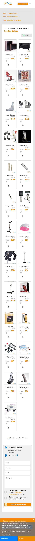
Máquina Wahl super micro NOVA (10, 145)
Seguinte (24, 438)
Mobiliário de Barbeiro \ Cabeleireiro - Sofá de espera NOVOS (24, 55)
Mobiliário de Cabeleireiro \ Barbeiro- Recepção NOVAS (10, 54)
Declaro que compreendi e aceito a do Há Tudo (17, 492)
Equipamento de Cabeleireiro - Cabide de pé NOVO (24, 266)
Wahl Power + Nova (24, 175)
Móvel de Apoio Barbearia (24, 85)
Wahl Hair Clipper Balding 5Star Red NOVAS (24, 296)
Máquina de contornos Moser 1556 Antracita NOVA (24, 387)
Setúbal (27, 56)
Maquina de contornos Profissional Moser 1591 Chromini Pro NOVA (10, 387)
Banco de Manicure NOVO (10, 16)
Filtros (27, 35)
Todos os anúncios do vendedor (12, 20)
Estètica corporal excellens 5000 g (24, 357)
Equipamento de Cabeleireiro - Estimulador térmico (10, 266)
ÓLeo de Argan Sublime (24, 327)
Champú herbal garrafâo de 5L (10, 326)
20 (19, 438)
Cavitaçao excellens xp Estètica (10, 417)
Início (4, 13)
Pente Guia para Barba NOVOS (10, 115)
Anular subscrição (7, 534)
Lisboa (13, 56)
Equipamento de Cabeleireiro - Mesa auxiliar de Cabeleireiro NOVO (10, 296)
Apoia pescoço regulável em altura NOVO (10, 236)
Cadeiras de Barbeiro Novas (10, 85)
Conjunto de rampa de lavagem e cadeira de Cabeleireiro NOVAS (24, 115)
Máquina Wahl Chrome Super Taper (10, 357)
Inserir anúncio (22, 4)
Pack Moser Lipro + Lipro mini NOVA (10, 175)
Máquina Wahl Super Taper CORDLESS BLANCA (10, 206)
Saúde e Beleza (13, 13)
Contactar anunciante (18, 504)
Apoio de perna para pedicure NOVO (24, 206)
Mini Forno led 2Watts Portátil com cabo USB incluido (24, 236)
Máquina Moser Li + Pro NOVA (24, 145)
